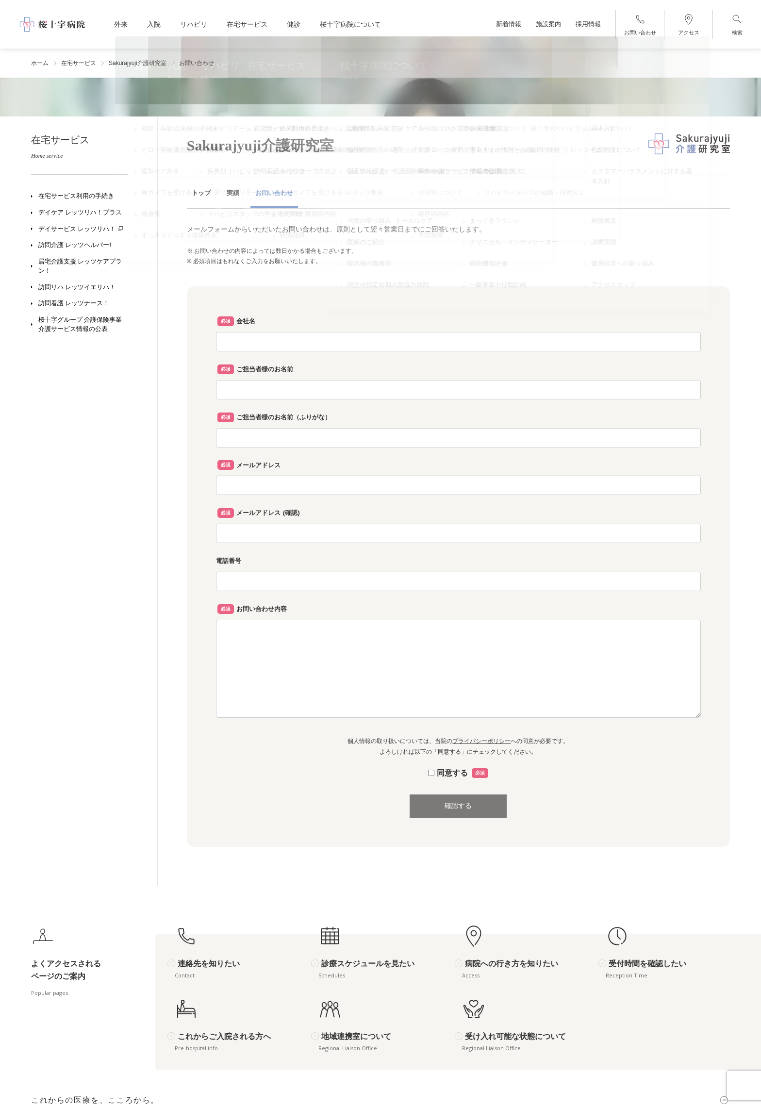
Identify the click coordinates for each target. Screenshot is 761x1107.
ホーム (40, 63)
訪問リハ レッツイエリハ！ (77, 287)
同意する (458, 773)
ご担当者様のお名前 (264, 369)
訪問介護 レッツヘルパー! (74, 245)
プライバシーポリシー (481, 741)
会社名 (245, 321)
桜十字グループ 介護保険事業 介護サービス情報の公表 (81, 324)
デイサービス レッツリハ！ (77, 229)
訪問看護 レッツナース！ (73, 303)
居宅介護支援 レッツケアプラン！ (80, 266)
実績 (233, 193)
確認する (458, 806)
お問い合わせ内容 (261, 608)
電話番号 (228, 560)
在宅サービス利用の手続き (76, 196)
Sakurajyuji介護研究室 (137, 63)
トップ (201, 193)
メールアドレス (258, 465)
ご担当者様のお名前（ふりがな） (283, 417)
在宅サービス (78, 63)
